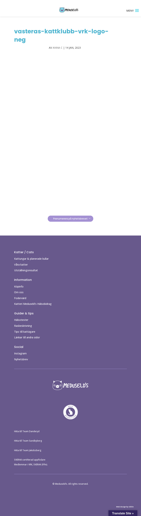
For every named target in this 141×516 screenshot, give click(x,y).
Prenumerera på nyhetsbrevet (70, 218)
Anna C (57, 47)
